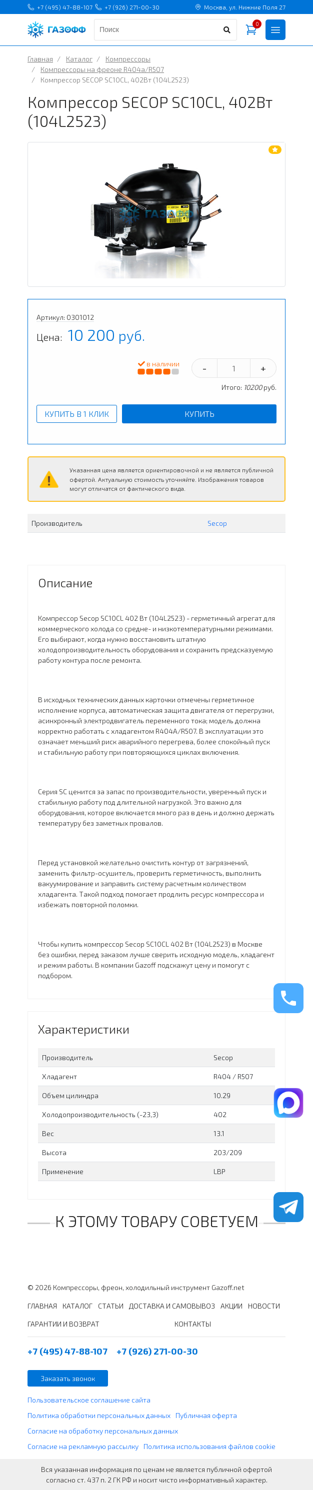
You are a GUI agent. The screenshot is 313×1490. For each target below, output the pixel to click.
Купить (199, 413)
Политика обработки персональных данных (99, 1415)
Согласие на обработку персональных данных (103, 1431)
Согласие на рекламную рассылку (83, 1446)
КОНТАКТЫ (192, 1324)
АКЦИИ (231, 1306)
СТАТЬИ (111, 1306)
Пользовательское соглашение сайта (89, 1400)
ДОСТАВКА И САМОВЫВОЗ (172, 1306)
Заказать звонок (67, 1378)
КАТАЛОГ (77, 1306)
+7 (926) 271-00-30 (127, 6)
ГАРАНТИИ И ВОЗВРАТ (64, 1324)
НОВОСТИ (264, 1306)
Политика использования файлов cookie (210, 1446)
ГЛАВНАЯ (42, 1306)
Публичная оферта (206, 1415)
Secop (217, 523)
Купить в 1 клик (76, 413)
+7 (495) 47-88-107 (60, 6)
